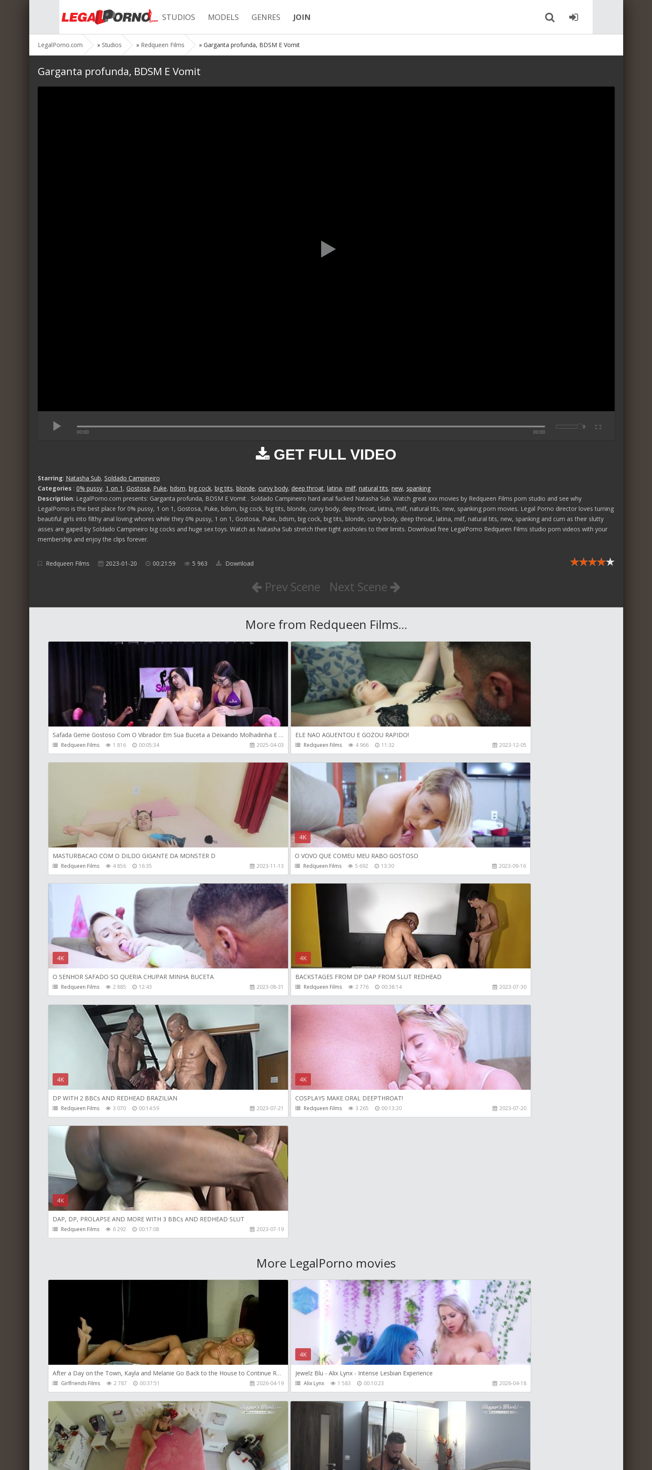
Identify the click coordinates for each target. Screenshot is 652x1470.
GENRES (245, 17)
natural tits (373, 488)
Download (235, 563)
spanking (418, 488)
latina (334, 488)
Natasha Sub (83, 478)
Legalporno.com (84, 17)
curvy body (273, 488)
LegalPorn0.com (100, 1455)
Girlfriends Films (81, 1143)
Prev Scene (283, 586)
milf (350, 488)
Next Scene (367, 586)
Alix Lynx (257, 1143)
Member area (97, 1430)
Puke (160, 488)
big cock (200, 488)
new (397, 488)
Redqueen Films (68, 563)
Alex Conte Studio (454, 1387)
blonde (245, 488)
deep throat (307, 488)
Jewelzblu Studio (266, 1387)
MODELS (202, 17)
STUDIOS (158, 17)
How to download (158, 1430)
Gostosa (138, 488)
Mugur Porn (447, 1143)
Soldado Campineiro (132, 478)
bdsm (177, 488)
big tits (224, 488)
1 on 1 (114, 488)
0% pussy (89, 488)
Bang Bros (74, 1387)
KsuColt (442, 1265)
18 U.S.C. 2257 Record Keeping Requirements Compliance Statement (308, 1455)
